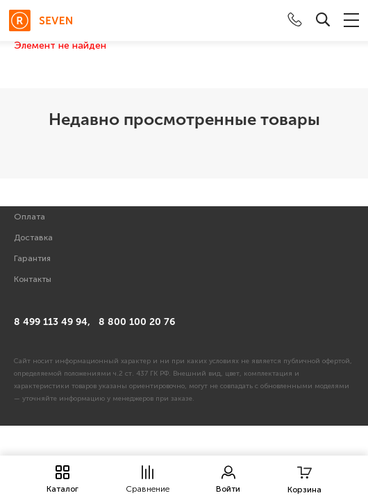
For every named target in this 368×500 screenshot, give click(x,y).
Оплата (29, 217)
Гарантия (32, 258)
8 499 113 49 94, (52, 322)
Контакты (32, 279)
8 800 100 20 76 (137, 322)
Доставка (33, 237)
